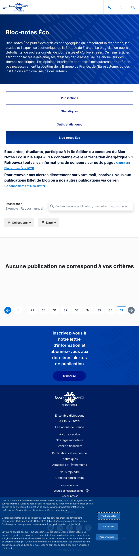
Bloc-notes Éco (69, 137)
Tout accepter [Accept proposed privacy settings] (108, 516)
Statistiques (69, 111)
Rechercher (14, 204)
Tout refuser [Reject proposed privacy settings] (107, 526)
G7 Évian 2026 (69, 421)
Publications (69, 98)
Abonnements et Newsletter (25, 186)
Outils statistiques (69, 124)
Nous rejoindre (70, 472)
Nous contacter (69, 485)
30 (45, 310)
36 (111, 310)
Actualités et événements (69, 464)
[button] (19, 222)
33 (78, 310)
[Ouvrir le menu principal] (5, 7)
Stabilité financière (69, 446)
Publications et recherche (69, 453)
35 (100, 310)
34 (89, 310)
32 (67, 310)
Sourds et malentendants (68, 490)
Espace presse (69, 495)
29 (33, 310)
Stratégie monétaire (69, 440)
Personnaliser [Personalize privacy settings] (107, 537)
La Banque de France (69, 427)
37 (123, 310)
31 (56, 310)
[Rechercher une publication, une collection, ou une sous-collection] (91, 206)
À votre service (69, 434)
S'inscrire (69, 376)
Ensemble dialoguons (69, 415)
